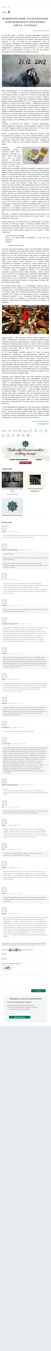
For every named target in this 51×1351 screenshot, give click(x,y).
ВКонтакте (10, 949)
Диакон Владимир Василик (41, 30)
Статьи (8, 7)
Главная (3, 7)
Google (19, 949)
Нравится (4, 12)
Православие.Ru (41, 945)
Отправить (38, 990)
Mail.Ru (16, 949)
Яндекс (13, 949)
